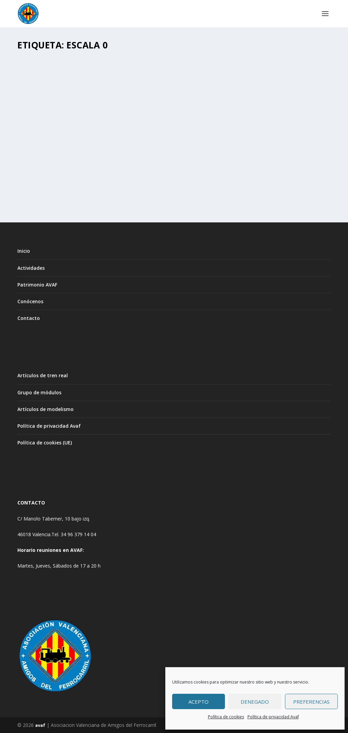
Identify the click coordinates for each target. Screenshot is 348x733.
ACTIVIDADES (86, 142)
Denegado (255, 701)
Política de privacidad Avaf (273, 717)
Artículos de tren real (42, 375)
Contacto (28, 318)
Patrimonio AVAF (37, 284)
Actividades (31, 268)
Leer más (39, 192)
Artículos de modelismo (45, 409)
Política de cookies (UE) (44, 442)
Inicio (23, 251)
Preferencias (311, 701)
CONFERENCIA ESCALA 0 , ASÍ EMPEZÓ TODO (64, 128)
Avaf (36, 142)
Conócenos (30, 301)
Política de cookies (226, 717)
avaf (40, 725)
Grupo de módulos (39, 392)
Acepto (198, 701)
